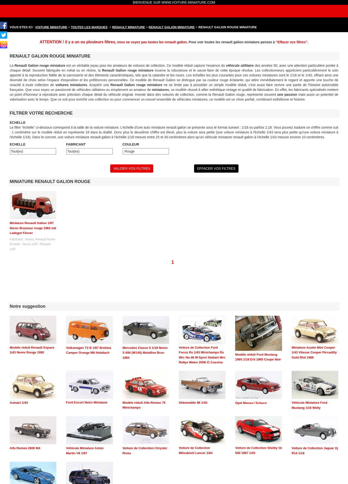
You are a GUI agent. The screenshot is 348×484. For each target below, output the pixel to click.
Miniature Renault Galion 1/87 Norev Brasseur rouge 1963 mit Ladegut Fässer (33, 228)
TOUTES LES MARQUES (89, 27)
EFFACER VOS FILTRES (216, 168)
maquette (92, 482)
